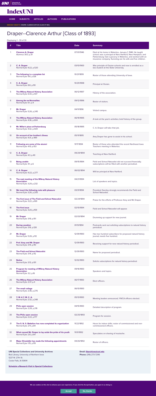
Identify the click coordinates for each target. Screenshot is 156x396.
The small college (24, 288)
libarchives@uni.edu (95, 351)
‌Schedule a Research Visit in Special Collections (31, 366)
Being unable (22, 161)
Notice (19, 260)
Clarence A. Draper (25, 52)
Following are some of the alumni (31, 144)
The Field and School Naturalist (30, 251)
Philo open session (25, 306)
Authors (52, 19)
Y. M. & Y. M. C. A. (24, 297)
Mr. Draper (21, 109)
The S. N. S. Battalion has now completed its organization (42, 323)
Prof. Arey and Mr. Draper (28, 242)
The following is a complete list (30, 74)
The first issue (22, 207)
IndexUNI (20, 11)
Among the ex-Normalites (28, 100)
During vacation (23, 225)
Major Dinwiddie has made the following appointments (41, 341)
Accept (68, 391)
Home (12, 19)
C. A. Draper (22, 65)
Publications (68, 19)
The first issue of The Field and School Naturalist (38, 199)
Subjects (24, 19)
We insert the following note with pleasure (35, 190)
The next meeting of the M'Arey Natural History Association (37, 180)
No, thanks (87, 391)
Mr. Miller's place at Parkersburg (31, 126)
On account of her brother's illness (32, 135)
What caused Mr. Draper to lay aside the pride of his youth (43, 332)
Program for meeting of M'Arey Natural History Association (37, 270)
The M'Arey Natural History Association (34, 91)
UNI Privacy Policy (119, 384)
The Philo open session (27, 315)
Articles (38, 19)
